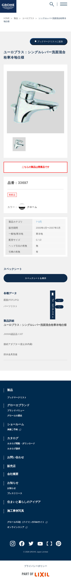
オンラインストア (15, 527)
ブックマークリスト (68, 307)
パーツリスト (10, 306)
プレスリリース (14, 494)
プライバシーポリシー (35, 566)
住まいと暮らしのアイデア (24, 502)
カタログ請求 (13, 449)
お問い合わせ (15, 457)
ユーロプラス (28, 18)
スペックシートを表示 (35, 278)
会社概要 (12, 474)
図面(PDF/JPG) (11, 300)
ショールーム (15, 424)
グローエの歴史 (14, 416)
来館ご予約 (12, 430)
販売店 (11, 466)
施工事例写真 (15, 511)
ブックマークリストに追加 (49, 41)
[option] (35, 102)
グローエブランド (18, 405)
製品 (16, 18)
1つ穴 (39, 222)
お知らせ (12, 483)
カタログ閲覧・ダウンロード (21, 444)
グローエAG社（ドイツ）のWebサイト (25, 522)
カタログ (12, 438)
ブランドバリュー (15, 411)
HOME (7, 18)
